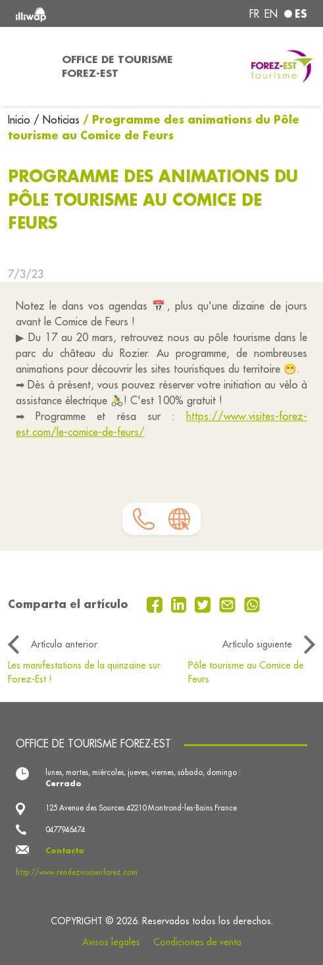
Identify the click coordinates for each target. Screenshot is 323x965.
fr (254, 13)
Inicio (21, 119)
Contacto (64, 850)
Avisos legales (111, 942)
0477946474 (65, 829)
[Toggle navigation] (27, 66)
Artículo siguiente (257, 644)
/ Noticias (57, 119)
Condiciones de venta (197, 942)
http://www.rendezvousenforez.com (76, 872)
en (271, 13)
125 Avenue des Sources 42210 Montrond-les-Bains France (141, 807)
